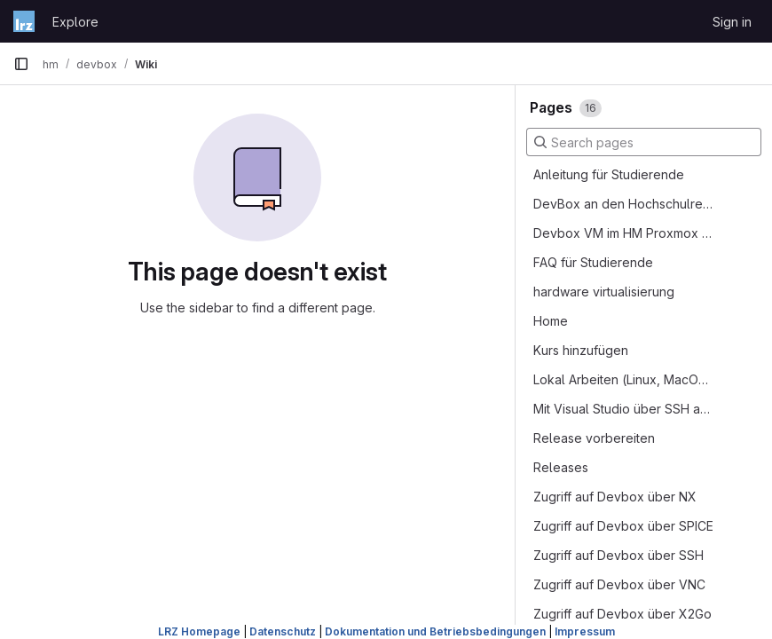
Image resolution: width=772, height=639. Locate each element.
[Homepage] (24, 21)
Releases (560, 467)
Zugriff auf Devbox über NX (615, 496)
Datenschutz (282, 631)
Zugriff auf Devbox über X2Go (622, 613)
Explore (75, 21)
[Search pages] (643, 142)
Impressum (585, 631)
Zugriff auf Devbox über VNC (619, 584)
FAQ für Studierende (593, 262)
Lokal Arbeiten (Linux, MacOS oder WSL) (623, 379)
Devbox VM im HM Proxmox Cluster (623, 233)
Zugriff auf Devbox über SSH (618, 555)
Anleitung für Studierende (608, 174)
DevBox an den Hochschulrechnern (623, 203)
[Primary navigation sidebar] (21, 64)
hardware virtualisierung (603, 291)
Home (550, 320)
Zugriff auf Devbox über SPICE (623, 525)
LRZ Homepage (199, 631)
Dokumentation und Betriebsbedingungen (435, 631)
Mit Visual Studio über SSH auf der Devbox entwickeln (623, 408)
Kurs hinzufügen (580, 350)
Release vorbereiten (594, 438)
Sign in (732, 21)
